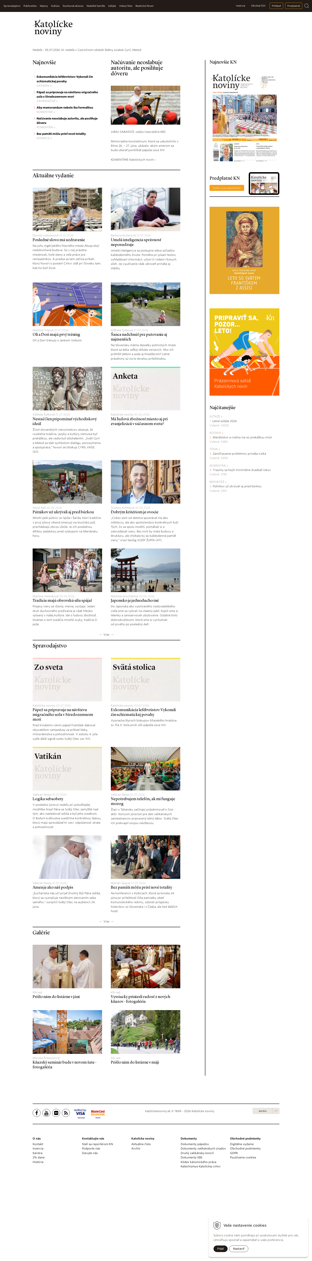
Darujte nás (90, 1232)
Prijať (220, 1248)
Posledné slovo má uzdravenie (59, 320)
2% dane (39, 1237)
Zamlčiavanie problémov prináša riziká (239, 533)
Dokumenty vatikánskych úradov (203, 1228)
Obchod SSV (258, 5)
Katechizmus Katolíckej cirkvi (200, 1245)
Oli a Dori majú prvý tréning (56, 414)
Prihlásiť (276, 5)
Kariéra (37, 1232)
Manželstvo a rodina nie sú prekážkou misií (242, 516)
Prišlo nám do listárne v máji (135, 1142)
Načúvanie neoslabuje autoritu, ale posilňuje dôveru (137, 148)
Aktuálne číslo (141, 1223)
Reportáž (217, 561)
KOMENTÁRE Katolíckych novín (132, 239)
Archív (263, 1190)
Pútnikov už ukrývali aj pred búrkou (63, 592)
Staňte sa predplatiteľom (227, 267)
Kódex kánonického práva (198, 1241)
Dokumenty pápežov (195, 1223)
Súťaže (215, 496)
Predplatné (293, 5)
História (38, 1241)
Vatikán (43, 165)
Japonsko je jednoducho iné (135, 680)
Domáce (43, 217)
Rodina (215, 512)
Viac (106, 714)
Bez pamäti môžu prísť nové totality (61, 213)
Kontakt (38, 1223)
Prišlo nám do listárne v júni (56, 1076)
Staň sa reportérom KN (97, 1223)
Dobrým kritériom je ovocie (134, 592)
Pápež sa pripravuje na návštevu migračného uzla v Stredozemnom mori (63, 794)
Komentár (45, 191)
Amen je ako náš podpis (53, 967)
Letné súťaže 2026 (224, 500)
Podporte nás (91, 1228)
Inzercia (240, 5)
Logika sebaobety (48, 879)
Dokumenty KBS (191, 1237)
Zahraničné (46, 180)
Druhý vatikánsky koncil (197, 1232)
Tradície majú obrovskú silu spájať (62, 680)
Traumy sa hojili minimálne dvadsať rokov (242, 549)
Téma (214, 528)
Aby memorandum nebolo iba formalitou (65, 187)
